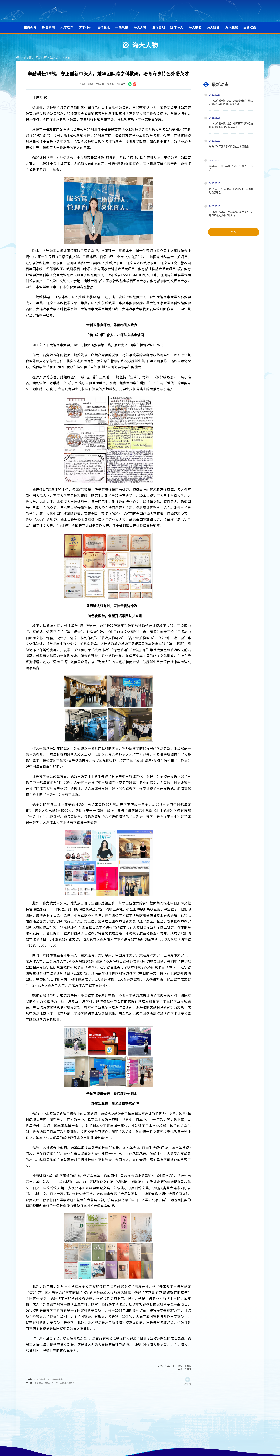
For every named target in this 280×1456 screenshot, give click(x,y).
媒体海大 (176, 27)
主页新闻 (30, 27)
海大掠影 (213, 27)
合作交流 (103, 27)
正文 (67, 57)
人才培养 (66, 27)
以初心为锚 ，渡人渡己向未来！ (49, 1379)
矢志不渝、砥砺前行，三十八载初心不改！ (54, 1383)
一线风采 (121, 27)
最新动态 (249, 27)
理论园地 (158, 27)
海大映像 (195, 27)
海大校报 (231, 27)
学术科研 (85, 27)
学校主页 (238, 10)
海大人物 (140, 27)
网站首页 (41, 57)
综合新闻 (48, 27)
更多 (233, 232)
